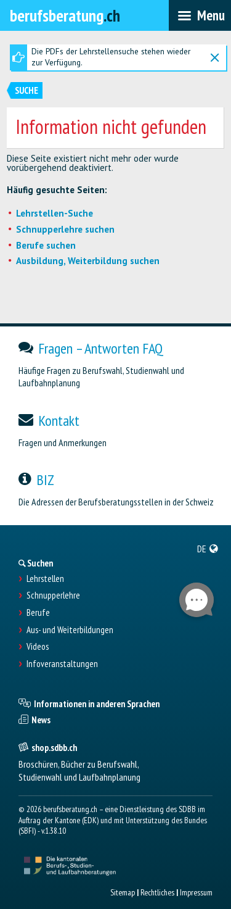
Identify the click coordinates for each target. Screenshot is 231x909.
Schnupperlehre (53, 595)
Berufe (38, 612)
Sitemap (122, 892)
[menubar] (200, 15)
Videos (37, 646)
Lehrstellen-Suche (54, 213)
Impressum (196, 892)
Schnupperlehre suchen (65, 229)
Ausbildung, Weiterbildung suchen (88, 261)
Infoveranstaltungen (62, 664)
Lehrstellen (45, 578)
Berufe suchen (46, 245)
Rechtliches (157, 892)
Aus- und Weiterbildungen (69, 630)
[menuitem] (208, 548)
